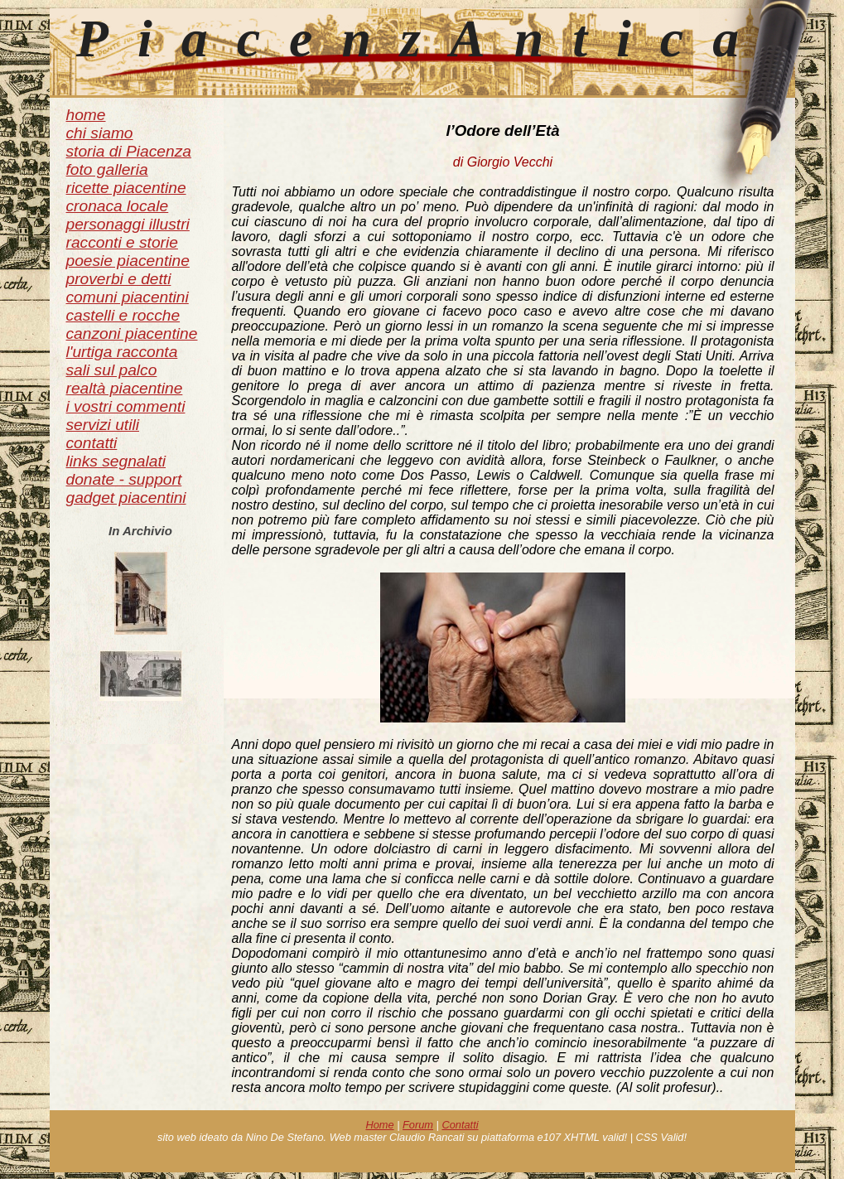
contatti (92, 443)
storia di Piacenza (128, 151)
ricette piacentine (126, 187)
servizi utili (103, 424)
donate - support (124, 479)
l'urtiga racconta (122, 351)
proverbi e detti (118, 279)
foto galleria (107, 169)
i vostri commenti (126, 406)
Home (379, 1125)
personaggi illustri (128, 224)
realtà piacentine (124, 388)
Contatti (459, 1125)
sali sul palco (111, 370)
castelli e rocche (123, 315)
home (86, 114)
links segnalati (116, 461)
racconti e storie (122, 242)
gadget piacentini (126, 497)
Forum (418, 1125)
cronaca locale (117, 206)
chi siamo (99, 133)
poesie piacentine (128, 260)
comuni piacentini (127, 297)
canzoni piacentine (132, 333)
